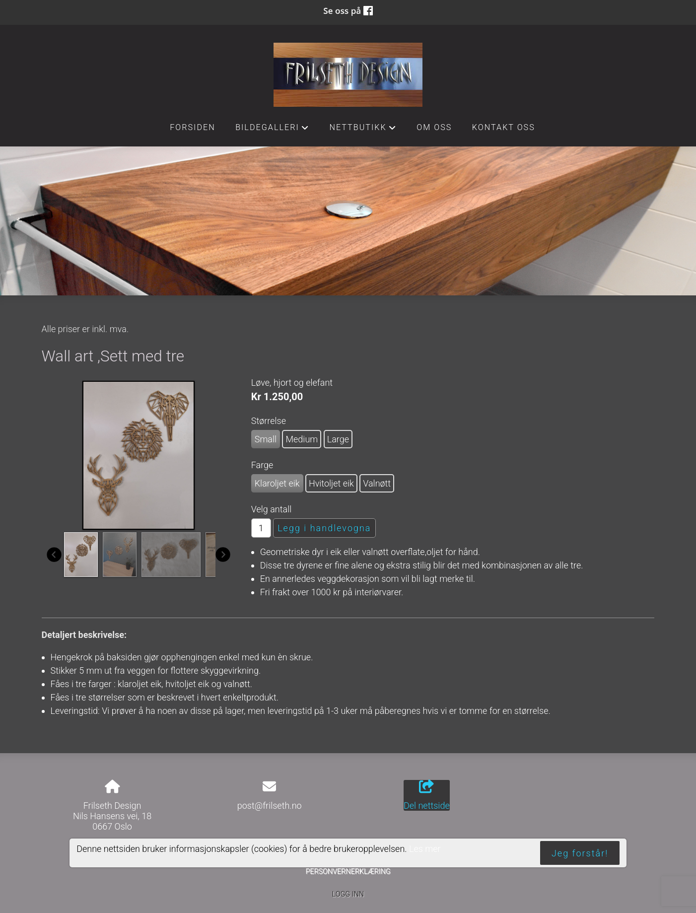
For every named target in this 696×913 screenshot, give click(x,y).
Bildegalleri (272, 130)
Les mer (425, 848)
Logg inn (348, 894)
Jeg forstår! (580, 853)
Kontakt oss (503, 127)
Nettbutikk (363, 130)
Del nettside (427, 795)
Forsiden (192, 127)
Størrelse (268, 421)
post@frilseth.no (269, 805)
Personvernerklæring (347, 871)
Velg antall (271, 509)
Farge (262, 465)
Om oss (434, 127)
